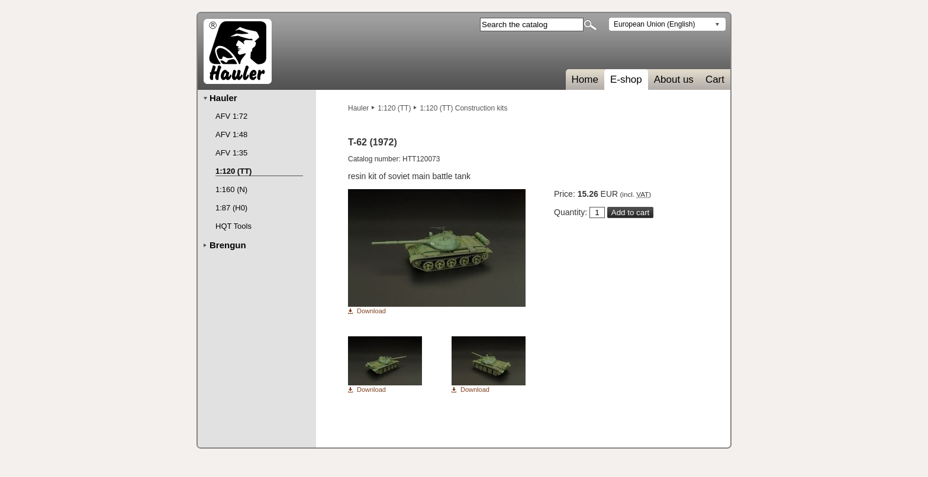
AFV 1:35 (231, 152)
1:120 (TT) (394, 108)
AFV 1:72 (231, 116)
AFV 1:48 (231, 134)
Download (371, 311)
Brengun (228, 245)
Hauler (358, 108)
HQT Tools (233, 226)
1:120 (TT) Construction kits (463, 108)
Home (585, 79)
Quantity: (570, 212)
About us (674, 79)
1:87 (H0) (231, 207)
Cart (714, 79)
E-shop (626, 79)
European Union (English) (654, 24)
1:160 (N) (231, 189)
